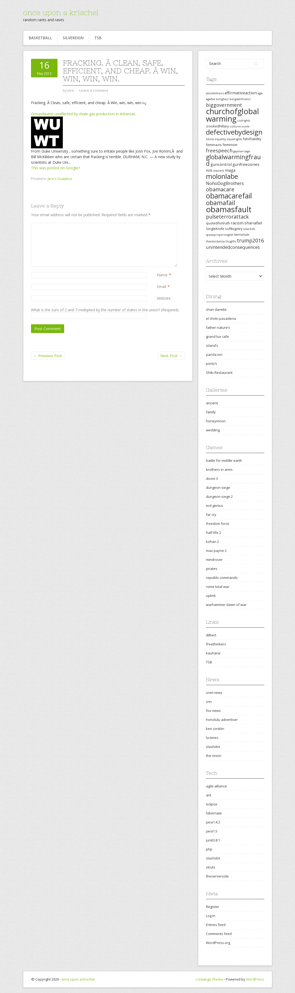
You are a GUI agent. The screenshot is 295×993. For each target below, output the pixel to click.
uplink (211, 595)
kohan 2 (212, 541)
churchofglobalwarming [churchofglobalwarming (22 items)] (232, 115)
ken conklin (215, 728)
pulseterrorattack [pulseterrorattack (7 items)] (227, 216)
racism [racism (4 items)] (237, 222)
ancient (212, 403)
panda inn (214, 354)
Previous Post (47, 355)
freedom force (217, 523)
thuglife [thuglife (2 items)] (231, 241)
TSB (98, 37)
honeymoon (216, 421)
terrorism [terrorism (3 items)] (241, 234)
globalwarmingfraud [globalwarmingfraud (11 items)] (233, 160)
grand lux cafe (217, 336)
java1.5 (211, 831)
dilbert (211, 635)
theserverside (217, 876)
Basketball (40, 37)
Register (212, 906)
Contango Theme (209, 979)
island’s (212, 345)
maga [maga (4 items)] (230, 170)
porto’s (211, 363)
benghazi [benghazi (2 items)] (222, 99)
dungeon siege (218, 487)
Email (161, 286)
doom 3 (212, 478)
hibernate (214, 813)
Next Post (171, 355)
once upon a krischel (60, 12)
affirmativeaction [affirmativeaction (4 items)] (240, 92)
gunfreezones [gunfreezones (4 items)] (245, 164)
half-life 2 (213, 532)
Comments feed (219, 933)
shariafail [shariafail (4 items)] (253, 222)
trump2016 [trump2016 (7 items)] (250, 240)
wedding (213, 430)
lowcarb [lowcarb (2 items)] (218, 170)
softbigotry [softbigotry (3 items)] (234, 228)
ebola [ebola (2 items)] (210, 139)
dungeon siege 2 (219, 496)
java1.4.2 (213, 822)
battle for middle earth (224, 460)
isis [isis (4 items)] (209, 170)
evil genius (214, 505)
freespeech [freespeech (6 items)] (219, 150)
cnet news (214, 692)
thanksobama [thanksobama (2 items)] (215, 241)
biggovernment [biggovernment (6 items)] (224, 104)
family (211, 412)
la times (212, 737)
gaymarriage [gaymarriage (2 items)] (241, 151)
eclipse (211, 804)
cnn (209, 701)
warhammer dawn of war (226, 604)
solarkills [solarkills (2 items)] (249, 229)
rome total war (217, 586)
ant (208, 795)
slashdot (213, 746)
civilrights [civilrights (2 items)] (243, 120)
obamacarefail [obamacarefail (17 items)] (229, 196)
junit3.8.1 (213, 840)
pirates (211, 568)
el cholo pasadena (221, 318)
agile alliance (216, 786)
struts (210, 867)
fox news (213, 710)
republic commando (222, 577)
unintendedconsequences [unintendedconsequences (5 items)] (233, 247)
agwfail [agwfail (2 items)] (210, 99)
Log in (210, 915)
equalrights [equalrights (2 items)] (234, 139)
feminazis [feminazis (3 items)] (214, 144)
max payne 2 (216, 550)
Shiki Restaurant (219, 372)
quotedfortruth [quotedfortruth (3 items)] (218, 223)
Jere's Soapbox (60, 178)
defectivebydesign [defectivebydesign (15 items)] (234, 132)
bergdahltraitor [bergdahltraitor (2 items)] (240, 99)
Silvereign (73, 37)
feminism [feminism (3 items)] (230, 144)
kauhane (213, 653)
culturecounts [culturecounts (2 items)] (239, 126)
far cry (211, 514)
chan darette (216, 309)
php (209, 849)
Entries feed (216, 924)
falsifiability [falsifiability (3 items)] (252, 138)
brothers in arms (219, 469)
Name (162, 275)
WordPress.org (218, 942)
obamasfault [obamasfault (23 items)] (229, 209)
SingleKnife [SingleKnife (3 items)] (215, 228)
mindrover (214, 559)
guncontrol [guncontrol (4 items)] (221, 164)
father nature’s (218, 327)
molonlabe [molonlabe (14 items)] (222, 176)
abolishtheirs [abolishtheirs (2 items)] (215, 93)
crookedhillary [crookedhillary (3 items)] (217, 126)
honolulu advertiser (222, 719)
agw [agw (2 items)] (260, 93)
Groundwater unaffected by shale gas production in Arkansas (83, 113)
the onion (213, 755)
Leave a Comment (93, 90)
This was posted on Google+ (56, 167)
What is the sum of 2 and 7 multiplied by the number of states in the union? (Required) (105, 309)
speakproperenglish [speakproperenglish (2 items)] (220, 235)
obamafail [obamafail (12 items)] (220, 202)
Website (164, 298)
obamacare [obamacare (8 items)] (220, 189)
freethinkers (216, 644)
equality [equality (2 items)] (220, 139)
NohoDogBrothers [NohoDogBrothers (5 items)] (225, 183)
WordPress (255, 979)
